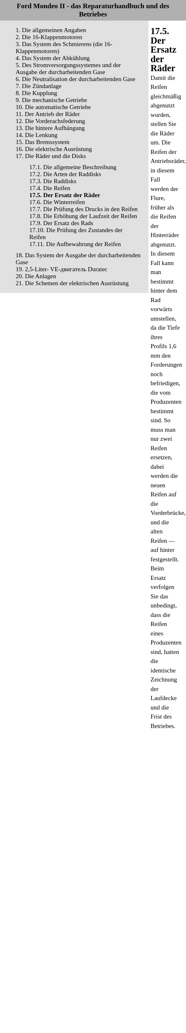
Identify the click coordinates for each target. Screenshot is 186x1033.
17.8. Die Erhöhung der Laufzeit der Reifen (83, 216)
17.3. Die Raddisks (52, 181)
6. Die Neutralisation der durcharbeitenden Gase (75, 79)
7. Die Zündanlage (38, 86)
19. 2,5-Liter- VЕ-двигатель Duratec (61, 269)
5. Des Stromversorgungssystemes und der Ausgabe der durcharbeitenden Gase (68, 68)
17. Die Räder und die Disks (51, 156)
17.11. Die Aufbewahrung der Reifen (75, 244)
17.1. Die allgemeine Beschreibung (72, 167)
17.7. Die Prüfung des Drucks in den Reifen (83, 209)
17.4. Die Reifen (49, 188)
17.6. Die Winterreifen (57, 202)
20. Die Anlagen (36, 276)
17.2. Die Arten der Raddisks (65, 174)
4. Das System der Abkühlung (53, 58)
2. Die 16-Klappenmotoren (49, 37)
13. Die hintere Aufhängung (50, 128)
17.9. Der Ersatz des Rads (61, 223)
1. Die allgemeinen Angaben (51, 30)
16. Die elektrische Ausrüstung (54, 149)
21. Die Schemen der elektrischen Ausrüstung (72, 283)
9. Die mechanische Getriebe (51, 100)
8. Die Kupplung (36, 93)
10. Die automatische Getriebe (53, 107)
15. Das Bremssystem (42, 142)
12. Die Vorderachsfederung (50, 121)
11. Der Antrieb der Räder (48, 114)
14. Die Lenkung (36, 135)
